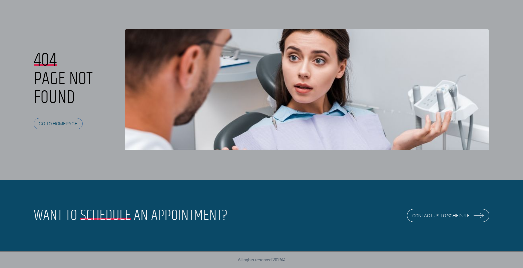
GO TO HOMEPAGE (58, 123)
